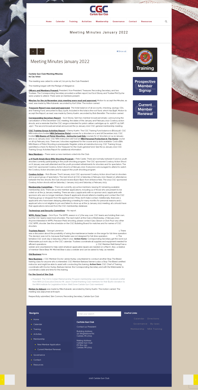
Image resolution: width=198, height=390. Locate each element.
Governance (39, 355)
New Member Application (49, 344)
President (92, 327)
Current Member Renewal (49, 349)
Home (36, 319)
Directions (153, 319)
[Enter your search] (99, 313)
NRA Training (155, 329)
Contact (37, 360)
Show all (121, 51)
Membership (39, 339)
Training (37, 329)
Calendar (38, 324)
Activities (38, 334)
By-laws (154, 324)
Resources (38, 365)
